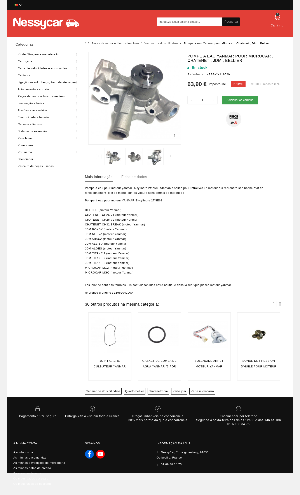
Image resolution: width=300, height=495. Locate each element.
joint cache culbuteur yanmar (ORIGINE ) (110, 366)
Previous (98, 156)
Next (170, 156)
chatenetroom (158, 391)
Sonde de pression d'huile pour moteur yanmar (259, 366)
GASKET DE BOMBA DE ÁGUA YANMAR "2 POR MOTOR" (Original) (159, 366)
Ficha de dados (134, 177)
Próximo (280, 304)
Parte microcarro (202, 391)
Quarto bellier (134, 391)
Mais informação (99, 177)
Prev (273, 304)
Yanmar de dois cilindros (103, 391)
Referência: (195, 74)
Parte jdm (179, 391)
